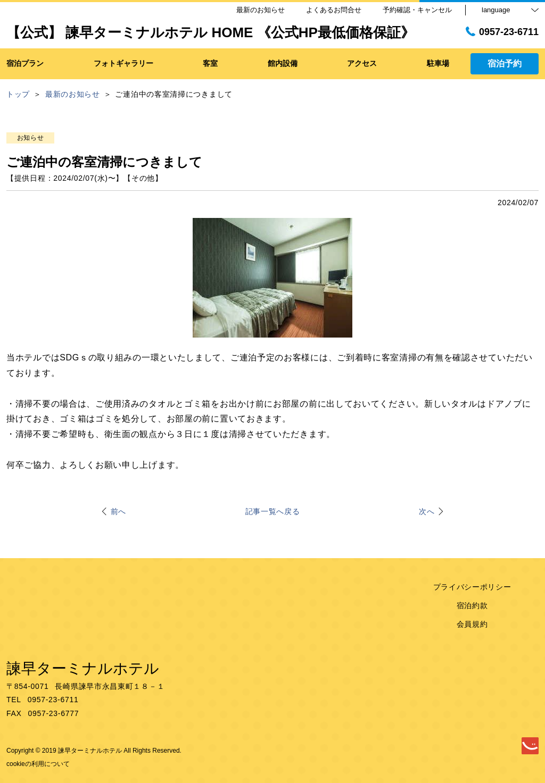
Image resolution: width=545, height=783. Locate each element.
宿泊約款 (472, 605)
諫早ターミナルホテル (82, 668)
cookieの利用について (38, 764)
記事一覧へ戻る (272, 511)
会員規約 (472, 624)
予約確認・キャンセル (417, 10)
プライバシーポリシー (472, 587)
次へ (426, 511)
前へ (118, 511)
